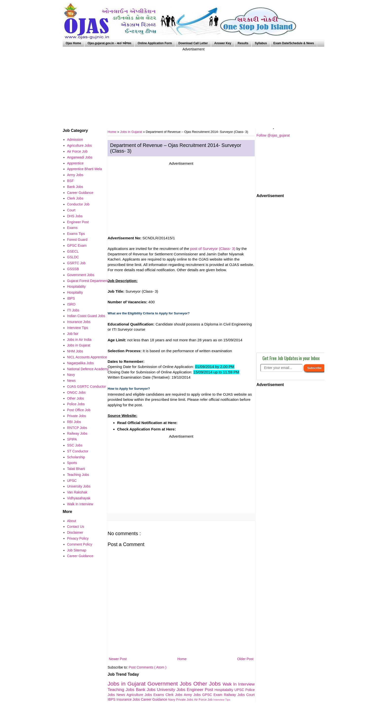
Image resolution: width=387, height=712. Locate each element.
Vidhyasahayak (79, 498)
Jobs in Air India (79, 340)
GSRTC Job (76, 263)
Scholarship (76, 457)
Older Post (245, 659)
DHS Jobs (75, 216)
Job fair (72, 334)
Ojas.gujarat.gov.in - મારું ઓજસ (109, 43)
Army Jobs (193, 695)
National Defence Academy (88, 369)
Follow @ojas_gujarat (273, 135)
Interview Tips (221, 699)
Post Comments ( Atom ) (147, 667)
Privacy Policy (78, 538)
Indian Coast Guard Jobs (86, 316)
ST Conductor (77, 451)
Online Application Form (155, 43)
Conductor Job (78, 204)
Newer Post (118, 659)
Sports (72, 463)
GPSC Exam (213, 695)
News (121, 695)
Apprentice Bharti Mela (84, 169)
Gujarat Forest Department (87, 281)
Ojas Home (73, 43)
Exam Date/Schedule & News (293, 43)
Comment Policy (79, 544)
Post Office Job (79, 410)
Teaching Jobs (122, 689)
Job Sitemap (76, 550)
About (71, 521)
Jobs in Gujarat (131, 132)
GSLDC (73, 257)
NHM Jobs (75, 351)
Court (250, 695)
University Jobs (172, 689)
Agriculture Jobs (140, 695)
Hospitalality (224, 690)
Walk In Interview (239, 684)
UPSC (239, 690)
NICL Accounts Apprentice (87, 357)
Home (181, 659)
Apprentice (75, 163)
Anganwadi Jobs (80, 157)
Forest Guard (77, 240)
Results (243, 43)
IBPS (112, 699)
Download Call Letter (193, 43)
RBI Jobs (74, 422)
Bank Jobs (146, 689)
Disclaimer (75, 532)
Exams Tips (76, 234)
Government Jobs (170, 684)
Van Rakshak (77, 492)
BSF (70, 181)
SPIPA (72, 439)
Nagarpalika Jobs (80, 363)
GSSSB (73, 269)
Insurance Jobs (128, 699)
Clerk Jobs (174, 695)
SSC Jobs (74, 445)
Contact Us (75, 527)
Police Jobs (76, 404)
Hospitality (75, 292)
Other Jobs (208, 684)
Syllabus (261, 43)
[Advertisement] (193, 86)
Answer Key (222, 43)
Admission (75, 140)
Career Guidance (154, 699)
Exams (160, 695)
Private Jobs (185, 699)
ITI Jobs (73, 310)
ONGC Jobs (76, 392)
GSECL (73, 251)
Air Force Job (203, 699)
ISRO (71, 304)
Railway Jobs (235, 695)
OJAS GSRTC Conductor (86, 386)
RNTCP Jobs (77, 428)
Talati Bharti (76, 469)
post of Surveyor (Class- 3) (212, 248)
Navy (172, 699)
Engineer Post (201, 689)
